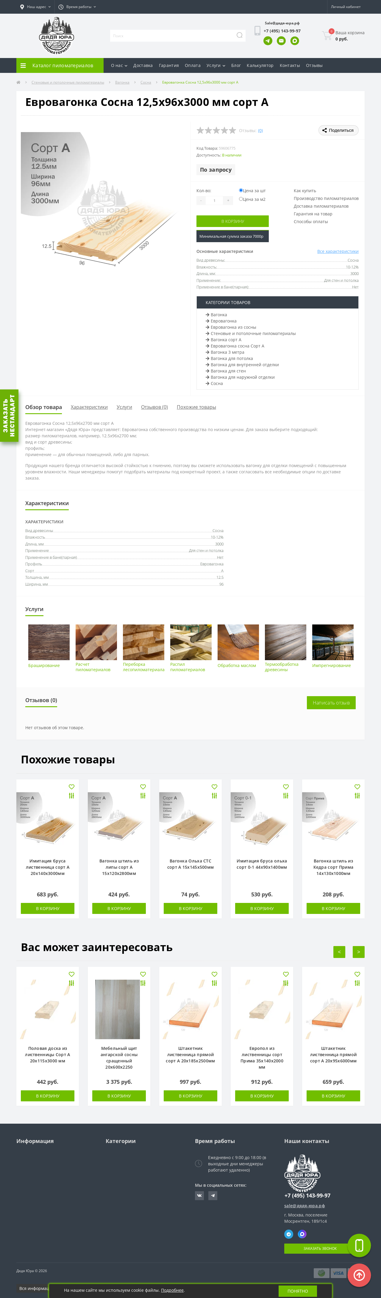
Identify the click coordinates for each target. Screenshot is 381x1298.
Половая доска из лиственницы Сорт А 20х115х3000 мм (47, 1054)
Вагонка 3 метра (225, 352)
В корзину (232, 221)
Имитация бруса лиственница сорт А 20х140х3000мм (47, 867)
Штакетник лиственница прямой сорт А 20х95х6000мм (333, 1054)
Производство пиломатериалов (326, 198)
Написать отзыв (331, 702)
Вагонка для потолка (229, 358)
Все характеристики (338, 251)
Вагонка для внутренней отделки (242, 364)
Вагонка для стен (226, 371)
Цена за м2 (252, 199)
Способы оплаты (311, 221)
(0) (260, 130)
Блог (236, 65)
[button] (35, 7)
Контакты (290, 65)
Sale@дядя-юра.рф (282, 23)
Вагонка (122, 82)
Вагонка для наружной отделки (240, 377)
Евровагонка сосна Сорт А (235, 346)
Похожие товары (196, 407)
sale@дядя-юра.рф (304, 1205)
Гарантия (169, 65)
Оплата (193, 65)
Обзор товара (43, 407)
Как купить (305, 190)
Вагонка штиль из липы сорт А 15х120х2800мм (119, 867)
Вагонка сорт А (223, 339)
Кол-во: (203, 190)
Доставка (143, 65)
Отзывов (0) (154, 407)
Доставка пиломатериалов (321, 206)
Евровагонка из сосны (231, 327)
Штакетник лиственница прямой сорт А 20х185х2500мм (190, 1054)
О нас (119, 65)
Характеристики (89, 407)
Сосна (145, 82)
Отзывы (314, 65)
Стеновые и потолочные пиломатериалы (68, 82)
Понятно (298, 1291)
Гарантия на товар (313, 214)
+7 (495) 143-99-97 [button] (307, 1195)
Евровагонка (221, 321)
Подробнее (172, 1290)
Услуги (216, 65)
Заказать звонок (320, 1248)
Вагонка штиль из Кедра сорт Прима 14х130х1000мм (333, 867)
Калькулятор (260, 65)
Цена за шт (252, 190)
